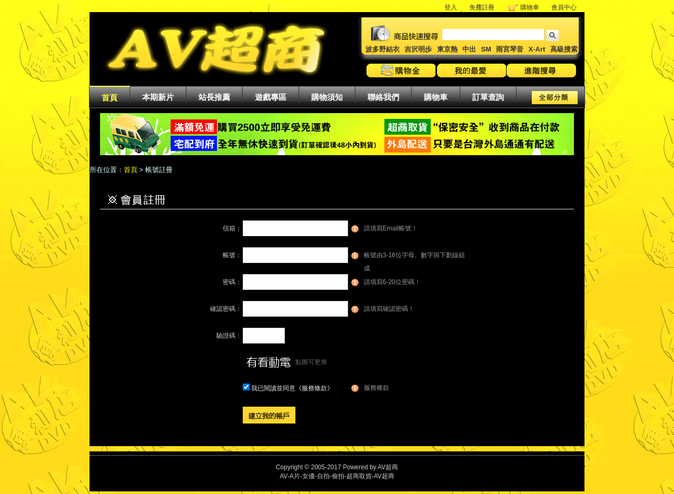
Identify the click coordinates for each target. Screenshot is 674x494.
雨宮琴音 (509, 49)
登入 (450, 7)
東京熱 (447, 49)
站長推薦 (214, 97)
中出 (469, 49)
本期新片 (158, 97)
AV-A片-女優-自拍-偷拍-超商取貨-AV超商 (337, 476)
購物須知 (327, 97)
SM (486, 49)
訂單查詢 (488, 97)
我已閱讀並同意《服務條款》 (292, 388)
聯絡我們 (383, 97)
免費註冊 (481, 7)
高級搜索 (564, 49)
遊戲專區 (270, 97)
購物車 (529, 7)
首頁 (109, 97)
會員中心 (564, 7)
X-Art (537, 49)
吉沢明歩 (418, 49)
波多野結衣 (382, 49)
